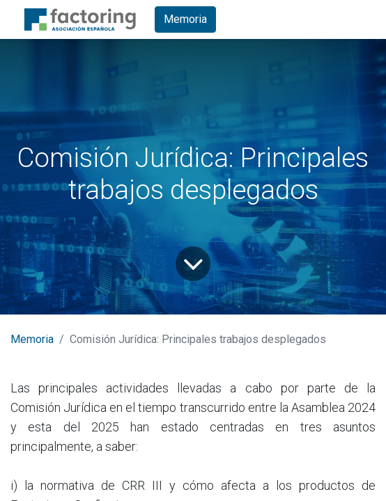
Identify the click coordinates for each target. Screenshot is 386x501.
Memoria (185, 19)
